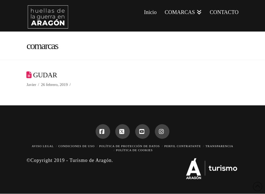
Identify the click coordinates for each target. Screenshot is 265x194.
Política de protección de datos (129, 146)
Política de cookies (134, 150)
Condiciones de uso (76, 146)
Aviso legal (43, 146)
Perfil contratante (182, 146)
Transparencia (219, 146)
